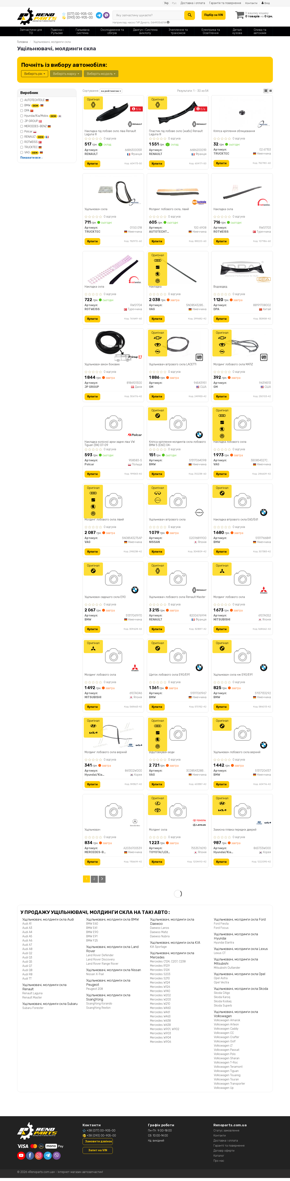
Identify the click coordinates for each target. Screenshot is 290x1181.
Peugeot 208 (94, 992)
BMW (34, 105)
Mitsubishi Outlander (227, 970)
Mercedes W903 (160, 1036)
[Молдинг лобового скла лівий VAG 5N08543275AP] (113, 503)
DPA (28, 110)
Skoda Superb (223, 1008)
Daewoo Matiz (159, 935)
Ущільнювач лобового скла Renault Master (177, 599)
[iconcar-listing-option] (270, 91)
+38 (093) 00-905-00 (101, 1138)
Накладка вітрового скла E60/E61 (235, 521)
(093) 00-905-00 (80, 17)
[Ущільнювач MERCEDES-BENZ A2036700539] (113, 814)
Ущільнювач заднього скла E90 (105, 599)
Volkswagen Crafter (226, 1040)
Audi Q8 (27, 973)
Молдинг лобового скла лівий (104, 521)
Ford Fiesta (221, 926)
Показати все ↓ (31, 157)
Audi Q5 (27, 964)
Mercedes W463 (160, 1019)
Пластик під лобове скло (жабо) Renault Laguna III (176, 133)
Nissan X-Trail (95, 977)
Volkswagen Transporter (229, 1086)
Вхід (266, 3)
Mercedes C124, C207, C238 (168, 964)
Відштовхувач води (161, 755)
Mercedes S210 (160, 981)
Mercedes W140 (160, 994)
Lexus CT (220, 956)
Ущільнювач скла (96, 209)
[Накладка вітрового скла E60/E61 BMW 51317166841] (242, 503)
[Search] (189, 15)
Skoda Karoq (222, 1000)
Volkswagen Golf (224, 1044)
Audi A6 (27, 943)
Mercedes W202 (160, 998)
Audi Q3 (27, 960)
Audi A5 (27, 939)
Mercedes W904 (160, 1040)
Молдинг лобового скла (229, 599)
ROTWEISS (33, 142)
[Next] (102, 882)
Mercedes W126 (160, 990)
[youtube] (21, 1159)
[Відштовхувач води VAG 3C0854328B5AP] (177, 736)
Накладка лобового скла (229, 443)
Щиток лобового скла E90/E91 (169, 677)
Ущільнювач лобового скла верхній (236, 755)
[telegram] (48, 1159)
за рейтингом (111, 91)
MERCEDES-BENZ (37, 126)
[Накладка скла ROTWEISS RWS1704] (113, 269)
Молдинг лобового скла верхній (106, 755)
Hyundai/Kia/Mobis (42, 116)
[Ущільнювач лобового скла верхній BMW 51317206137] (242, 736)
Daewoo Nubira (160, 939)
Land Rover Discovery (100, 962)
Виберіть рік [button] (34, 74)
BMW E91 (91, 939)
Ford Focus (221, 931)
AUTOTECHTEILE (36, 100)
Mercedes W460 (160, 1011)
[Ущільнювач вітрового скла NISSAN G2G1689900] (177, 503)
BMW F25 (92, 943)
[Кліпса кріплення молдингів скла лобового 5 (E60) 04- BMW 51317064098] (177, 425)
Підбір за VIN (213, 15)
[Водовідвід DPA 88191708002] (242, 269)
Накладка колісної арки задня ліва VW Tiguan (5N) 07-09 (110, 445)
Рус (174, 3)
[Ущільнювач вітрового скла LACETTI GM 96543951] (177, 347)
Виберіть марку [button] (66, 74)
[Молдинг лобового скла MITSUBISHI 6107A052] (242, 580)
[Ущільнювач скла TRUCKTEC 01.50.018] (113, 191)
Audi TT (27, 981)
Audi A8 (27, 952)
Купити (92, 164)
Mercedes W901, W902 (164, 1032)
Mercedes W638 (160, 1023)
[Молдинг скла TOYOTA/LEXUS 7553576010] (177, 814)
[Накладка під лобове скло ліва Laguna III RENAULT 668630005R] (113, 113)
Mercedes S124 (160, 973)
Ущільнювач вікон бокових (102, 365)
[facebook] (30, 1159)
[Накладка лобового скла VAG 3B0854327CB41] (242, 425)
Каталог (218, 1158)
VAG (33, 152)
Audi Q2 (27, 956)
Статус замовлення (226, 1133)
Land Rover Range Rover (102, 966)
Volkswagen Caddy (226, 1031)
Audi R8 (27, 977)
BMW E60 (92, 926)
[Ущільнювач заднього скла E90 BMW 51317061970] (113, 580)
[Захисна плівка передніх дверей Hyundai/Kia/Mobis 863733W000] (242, 814)
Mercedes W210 (160, 1007)
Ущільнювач (92, 832)
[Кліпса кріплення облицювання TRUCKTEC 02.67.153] (242, 113)
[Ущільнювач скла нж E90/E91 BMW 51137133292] (242, 658)
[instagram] (39, 1159)
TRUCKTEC (33, 147)
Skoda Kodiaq (222, 1004)
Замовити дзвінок (98, 1144)
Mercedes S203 (160, 977)
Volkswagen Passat (226, 1053)
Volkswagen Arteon (226, 1027)
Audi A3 (27, 931)
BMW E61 (91, 931)
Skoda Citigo (222, 996)
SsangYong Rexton (98, 1011)
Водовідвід (220, 287)
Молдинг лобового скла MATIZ (233, 365)
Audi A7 (27, 948)
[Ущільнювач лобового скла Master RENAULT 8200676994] (177, 580)
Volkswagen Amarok (227, 1023)
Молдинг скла (158, 832)
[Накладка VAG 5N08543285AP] (177, 269)
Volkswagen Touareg (227, 1078)
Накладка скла (223, 209)
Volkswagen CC (224, 1036)
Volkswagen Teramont (228, 1070)
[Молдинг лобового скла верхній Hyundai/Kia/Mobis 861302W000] (113, 736)
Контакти (251, 3)
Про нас (218, 1164)
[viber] (57, 1159)
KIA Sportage (158, 950)
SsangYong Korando (99, 1006)
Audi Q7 (27, 969)
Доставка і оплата (192, 3)
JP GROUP (33, 121)
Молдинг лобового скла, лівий (169, 209)
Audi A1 (26, 926)
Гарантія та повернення (225, 3)
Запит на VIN (97, 1153)
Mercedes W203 (160, 1002)
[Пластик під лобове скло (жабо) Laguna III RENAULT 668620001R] (178, 113)
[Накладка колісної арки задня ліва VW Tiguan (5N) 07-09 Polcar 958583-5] (113, 425)
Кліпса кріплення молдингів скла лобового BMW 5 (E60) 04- (177, 445)
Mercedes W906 (160, 1045)
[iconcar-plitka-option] (265, 91)
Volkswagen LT (223, 1048)
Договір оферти (223, 1153)
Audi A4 (27, 935)
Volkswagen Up (224, 1091)
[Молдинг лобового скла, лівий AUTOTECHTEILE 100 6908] (177, 191)
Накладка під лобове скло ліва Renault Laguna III (110, 133)
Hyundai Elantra (224, 945)
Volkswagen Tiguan (226, 1074)
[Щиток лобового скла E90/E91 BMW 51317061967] (177, 658)
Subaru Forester (33, 1011)
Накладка (155, 287)
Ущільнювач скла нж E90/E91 (233, 677)
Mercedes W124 (160, 985)
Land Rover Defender (100, 958)
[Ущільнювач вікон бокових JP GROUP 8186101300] (113, 347)
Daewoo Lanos (159, 931)
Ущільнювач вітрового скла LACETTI (172, 365)
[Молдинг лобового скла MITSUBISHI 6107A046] (113, 658)
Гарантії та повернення (228, 1148)
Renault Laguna (32, 996)
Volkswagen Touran (226, 1082)
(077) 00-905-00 (79, 14)
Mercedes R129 (160, 968)
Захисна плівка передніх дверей (234, 832)
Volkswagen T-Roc (226, 1065)
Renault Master (32, 1000)
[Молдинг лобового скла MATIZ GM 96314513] (242, 347)
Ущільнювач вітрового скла (167, 521)
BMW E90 (92, 935)
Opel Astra (221, 981)
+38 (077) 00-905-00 (101, 1133)
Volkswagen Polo (225, 1057)
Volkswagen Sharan (226, 1061)
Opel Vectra (221, 985)
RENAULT (36, 136)
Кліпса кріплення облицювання (234, 131)
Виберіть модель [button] (101, 74)
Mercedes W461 (160, 1015)
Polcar (30, 131)
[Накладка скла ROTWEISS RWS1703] (242, 191)
